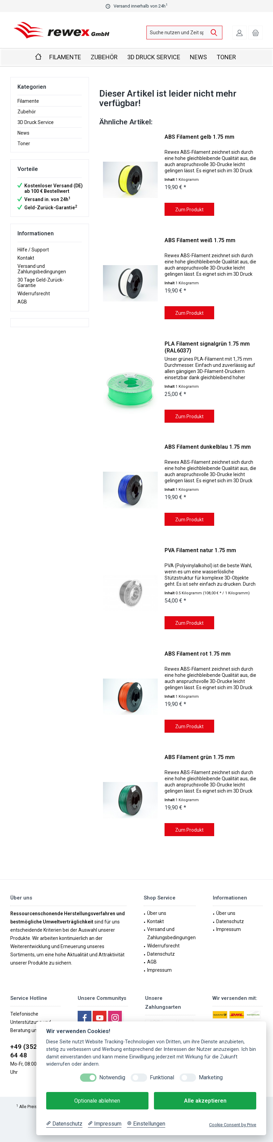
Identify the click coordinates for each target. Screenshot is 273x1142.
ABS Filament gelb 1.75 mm (199, 137)
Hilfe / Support (33, 249)
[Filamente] (65, 57)
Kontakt (25, 258)
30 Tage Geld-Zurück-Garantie (40, 282)
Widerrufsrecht (33, 293)
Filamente (28, 101)
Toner (23, 143)
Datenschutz (161, 954)
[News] (198, 57)
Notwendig (112, 1077)
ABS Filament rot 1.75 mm (198, 653)
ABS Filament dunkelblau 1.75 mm (208, 447)
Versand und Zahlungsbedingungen (41, 268)
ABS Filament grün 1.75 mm (200, 757)
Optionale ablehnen (97, 1100)
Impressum (159, 970)
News (23, 133)
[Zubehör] (104, 57)
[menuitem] (255, 32)
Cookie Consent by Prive (232, 1124)
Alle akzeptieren (205, 1100)
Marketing (211, 1077)
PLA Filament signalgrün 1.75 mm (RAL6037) (207, 347)
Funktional (162, 1077)
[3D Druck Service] (153, 57)
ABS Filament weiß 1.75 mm (200, 240)
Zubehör (26, 111)
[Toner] (226, 57)
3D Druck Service (35, 122)
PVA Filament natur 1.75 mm (200, 550)
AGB (22, 302)
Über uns (156, 913)
